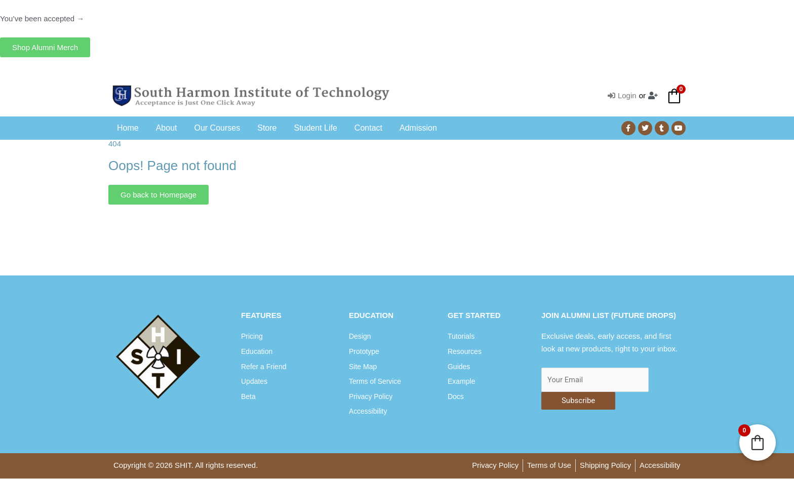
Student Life (315, 128)
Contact (368, 128)
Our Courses (217, 128)
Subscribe (578, 401)
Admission (418, 128)
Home (128, 128)
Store (266, 128)
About (166, 128)
